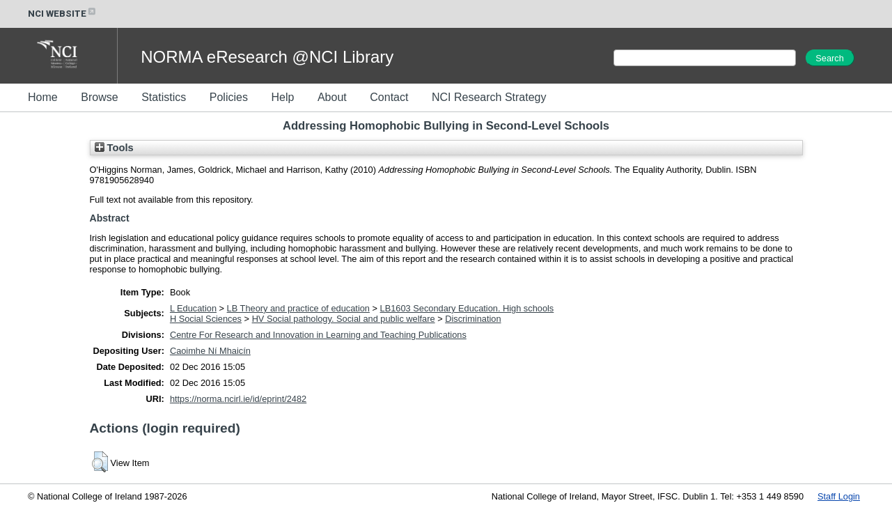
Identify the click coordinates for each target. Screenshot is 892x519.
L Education (193, 308)
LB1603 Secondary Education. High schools (467, 308)
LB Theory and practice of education (298, 308)
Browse (99, 97)
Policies (229, 97)
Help (282, 97)
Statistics (163, 97)
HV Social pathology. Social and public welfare (343, 318)
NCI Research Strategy (489, 97)
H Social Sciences (206, 318)
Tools (114, 147)
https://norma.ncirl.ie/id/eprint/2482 (238, 399)
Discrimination (473, 318)
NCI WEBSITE (62, 13)
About (332, 97)
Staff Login (838, 496)
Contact (389, 97)
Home (43, 97)
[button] (100, 461)
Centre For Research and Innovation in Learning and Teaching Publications (318, 335)
